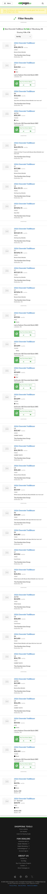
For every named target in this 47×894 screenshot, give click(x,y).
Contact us (23, 858)
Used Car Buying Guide (23, 834)
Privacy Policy (13, 885)
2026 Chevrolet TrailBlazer (24, 43)
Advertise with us (23, 841)
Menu (7, 3)
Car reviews (23, 831)
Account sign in (23, 851)
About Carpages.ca (23, 868)
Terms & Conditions (32, 885)
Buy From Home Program (23, 863)
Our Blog (23, 861)
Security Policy (22, 885)
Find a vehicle (23, 829)
